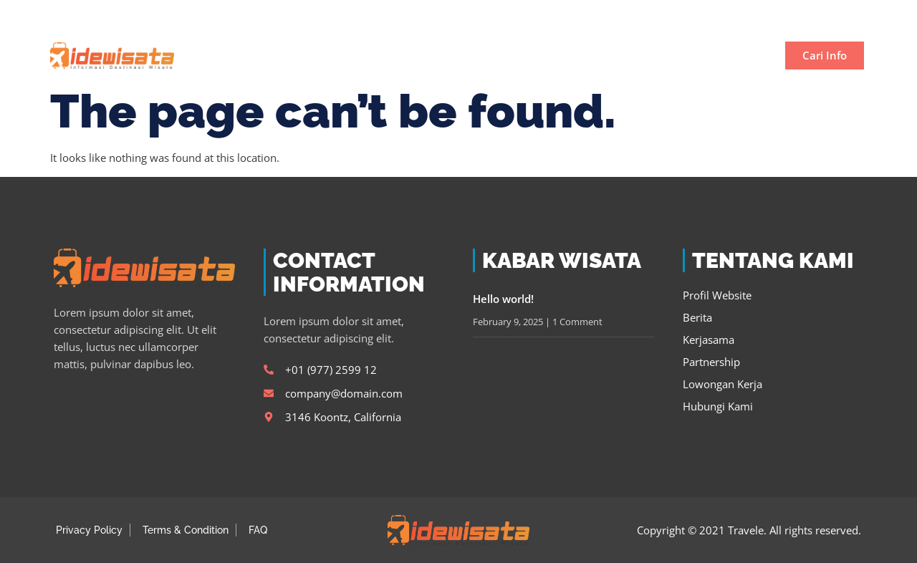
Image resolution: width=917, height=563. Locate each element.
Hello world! (503, 299)
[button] (848, 15)
